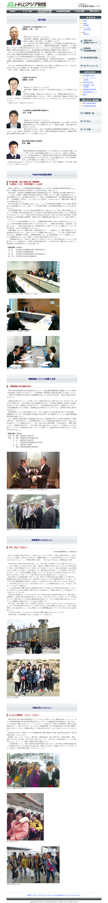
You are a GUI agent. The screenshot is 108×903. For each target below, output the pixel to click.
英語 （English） (86, 33)
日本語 (84, 21)
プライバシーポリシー (74, 895)
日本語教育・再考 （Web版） (88, 86)
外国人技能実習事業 (89, 103)
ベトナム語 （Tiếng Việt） (87, 29)
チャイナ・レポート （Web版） (89, 79)
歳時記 (84, 94)
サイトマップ (42, 895)
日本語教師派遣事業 (89, 106)
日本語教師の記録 (88, 75)
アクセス (35, 895)
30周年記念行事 (87, 82)
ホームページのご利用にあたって (57, 895)
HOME (29, 895)
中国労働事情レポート (89, 92)
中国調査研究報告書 (89, 89)
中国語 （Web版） (86, 24)
